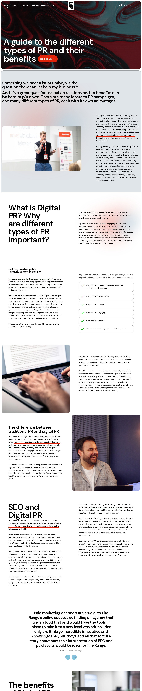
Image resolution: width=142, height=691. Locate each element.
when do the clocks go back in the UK (106, 507)
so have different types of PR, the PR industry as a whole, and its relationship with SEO (34, 526)
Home (6, 5)
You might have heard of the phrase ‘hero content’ (29, 279)
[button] (67, 644)
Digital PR (15, 5)
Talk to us (123, 5)
